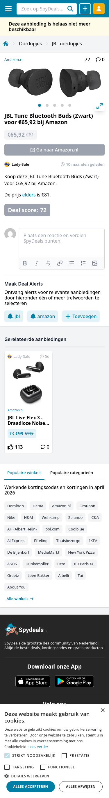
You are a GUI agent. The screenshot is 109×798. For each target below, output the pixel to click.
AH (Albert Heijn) (22, 529)
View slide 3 (54, 105)
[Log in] (99, 8)
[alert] (54, 751)
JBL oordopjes (67, 43)
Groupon (87, 505)
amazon (42, 316)
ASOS (12, 563)
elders (29, 195)
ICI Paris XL (84, 563)
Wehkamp (51, 517)
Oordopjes (30, 43)
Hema (38, 505)
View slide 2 (47, 105)
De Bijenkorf (18, 552)
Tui (80, 575)
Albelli (63, 575)
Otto (61, 563)
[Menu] (8, 8)
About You (16, 587)
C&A (95, 517)
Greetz (13, 575)
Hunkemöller (37, 563)
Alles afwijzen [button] (81, 786)
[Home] (6, 43)
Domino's (15, 505)
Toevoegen (81, 316)
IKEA (93, 540)
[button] (54, 776)
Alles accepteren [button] (30, 786)
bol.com (52, 529)
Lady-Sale (20, 164)
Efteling (40, 540)
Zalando (75, 517)
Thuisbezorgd (68, 540)
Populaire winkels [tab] (24, 472)
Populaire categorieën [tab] (71, 472)
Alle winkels (20, 598)
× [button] (102, 710)
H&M (28, 517)
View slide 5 (69, 105)
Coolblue (76, 529)
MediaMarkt (48, 552)
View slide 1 (39, 105)
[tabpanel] (54, 541)
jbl (13, 316)
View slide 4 (62, 105)
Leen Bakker (38, 575)
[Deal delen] (85, 8)
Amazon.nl (14, 59)
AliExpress (16, 540)
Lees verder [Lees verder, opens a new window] (38, 746)
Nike (11, 517)
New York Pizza (81, 552)
